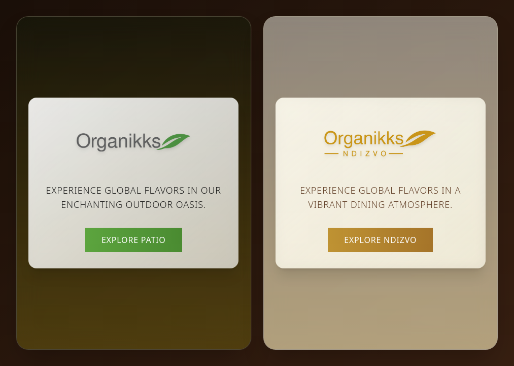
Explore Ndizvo (380, 240)
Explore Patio (133, 240)
